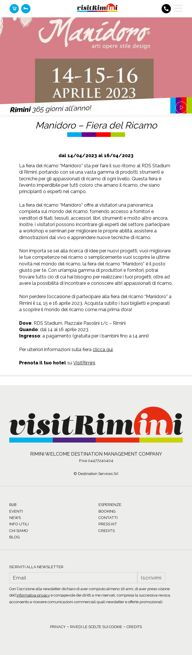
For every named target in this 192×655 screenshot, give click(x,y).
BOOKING (107, 511)
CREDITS (106, 531)
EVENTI (16, 511)
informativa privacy (33, 595)
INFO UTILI (19, 524)
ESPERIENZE (109, 504)
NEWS (15, 517)
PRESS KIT (107, 524)
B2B (13, 504)
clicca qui (103, 349)
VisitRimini (84, 363)
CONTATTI (108, 517)
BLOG (14, 537)
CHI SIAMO (18, 531)
